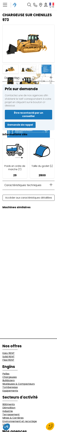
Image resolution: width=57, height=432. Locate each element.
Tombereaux (10, 387)
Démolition (8, 407)
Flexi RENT (8, 360)
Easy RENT (8, 353)
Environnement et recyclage (19, 421)
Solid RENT (8, 356)
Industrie (7, 411)
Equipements (10, 390)
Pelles (5, 373)
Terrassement (11, 414)
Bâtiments (8, 404)
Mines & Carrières (13, 418)
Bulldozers (8, 380)
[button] (5, 5)
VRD (4, 424)
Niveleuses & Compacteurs (18, 384)
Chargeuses (9, 377)
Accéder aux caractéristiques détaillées (28, 197)
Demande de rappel (20, 125)
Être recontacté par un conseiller (28, 114)
